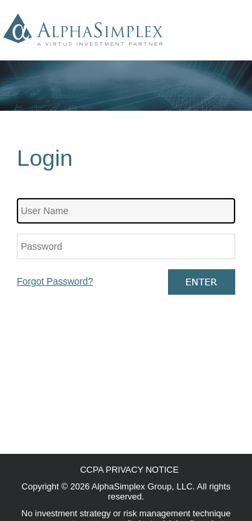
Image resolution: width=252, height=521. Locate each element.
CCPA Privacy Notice (129, 470)
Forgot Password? (55, 281)
